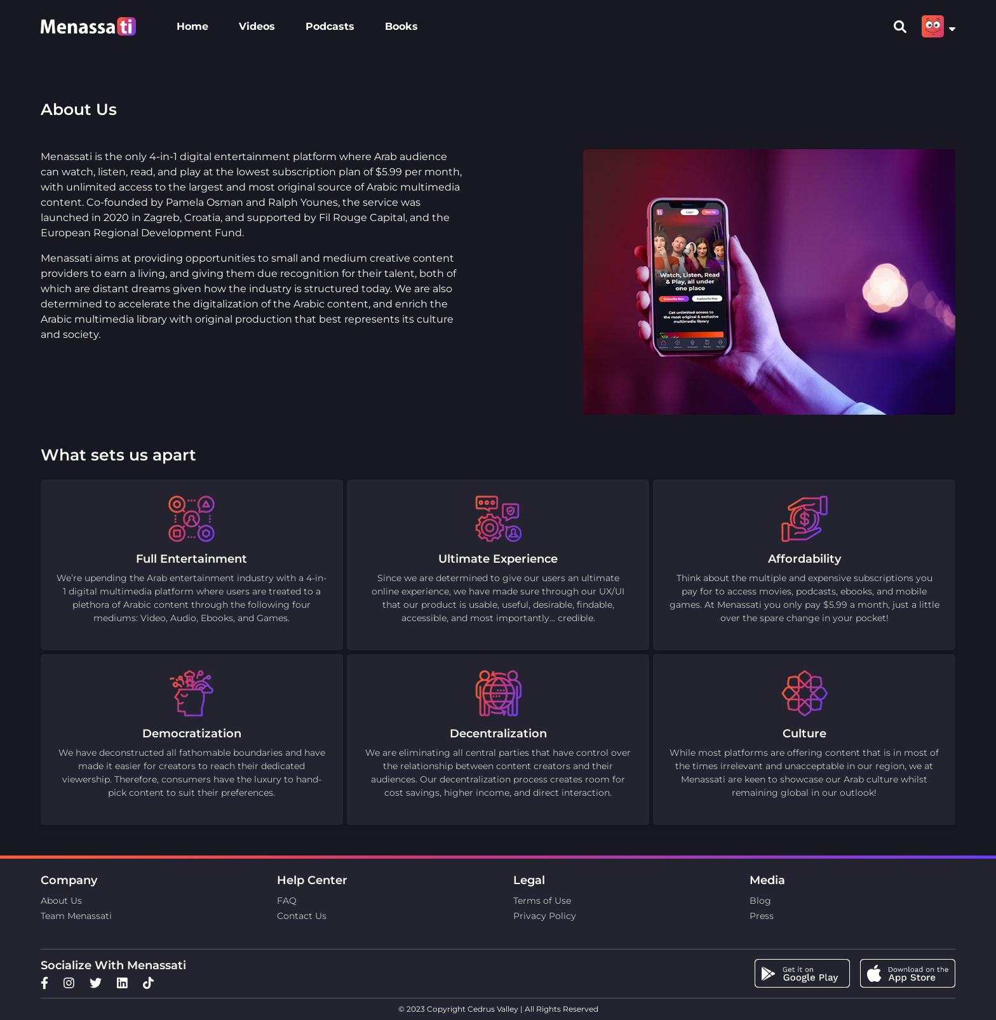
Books (401, 26)
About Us (61, 900)
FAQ (287, 900)
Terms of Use (542, 900)
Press (762, 916)
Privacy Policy (544, 916)
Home (192, 26)
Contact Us (301, 916)
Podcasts (330, 26)
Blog (760, 900)
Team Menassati (76, 916)
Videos (257, 26)
